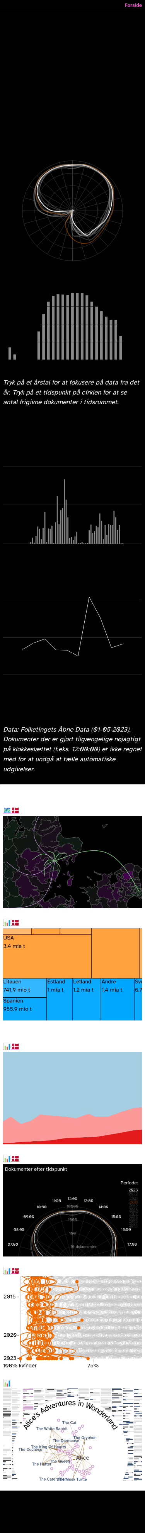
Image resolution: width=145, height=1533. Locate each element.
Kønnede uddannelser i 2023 (11, 1271)
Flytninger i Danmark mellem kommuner (11, 810)
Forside (133, 5)
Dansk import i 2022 (11, 922)
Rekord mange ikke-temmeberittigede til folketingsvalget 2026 (11, 1046)
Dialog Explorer (7, 1383)
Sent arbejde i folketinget (11, 1158)
